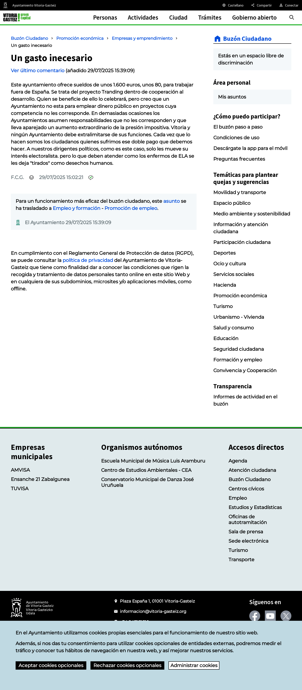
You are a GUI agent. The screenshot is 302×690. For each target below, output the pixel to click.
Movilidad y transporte (239, 192)
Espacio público (231, 203)
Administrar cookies (193, 665)
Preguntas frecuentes (239, 159)
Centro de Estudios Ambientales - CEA (146, 470)
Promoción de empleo (130, 208)
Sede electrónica (248, 541)
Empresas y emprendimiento (142, 38)
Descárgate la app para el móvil (250, 148)
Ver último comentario (37, 70)
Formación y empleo (237, 360)
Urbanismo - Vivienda (238, 317)
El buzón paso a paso (237, 127)
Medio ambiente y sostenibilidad (251, 214)
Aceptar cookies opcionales (51, 665)
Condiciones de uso (236, 137)
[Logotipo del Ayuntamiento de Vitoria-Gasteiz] (32, 608)
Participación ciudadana (242, 242)
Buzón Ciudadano (29, 38)
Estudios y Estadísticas (255, 507)
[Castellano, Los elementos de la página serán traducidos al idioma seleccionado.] (233, 5)
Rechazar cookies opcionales (127, 665)
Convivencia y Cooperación (245, 370)
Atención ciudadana (252, 470)
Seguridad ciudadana (238, 349)
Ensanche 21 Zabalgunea (40, 479)
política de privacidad (88, 260)
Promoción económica (79, 38)
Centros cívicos (246, 489)
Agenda (238, 461)
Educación (225, 338)
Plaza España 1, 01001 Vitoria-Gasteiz (157, 601)
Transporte (241, 559)
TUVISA (19, 488)
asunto (171, 201)
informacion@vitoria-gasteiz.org (153, 611)
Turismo (223, 306)
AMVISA (20, 470)
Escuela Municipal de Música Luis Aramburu (153, 461)
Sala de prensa (246, 532)
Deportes (224, 253)
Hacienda (224, 285)
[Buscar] (292, 17)
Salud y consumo (233, 328)
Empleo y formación (76, 208)
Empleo (238, 498)
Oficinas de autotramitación (248, 519)
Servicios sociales (233, 274)
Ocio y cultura (229, 263)
